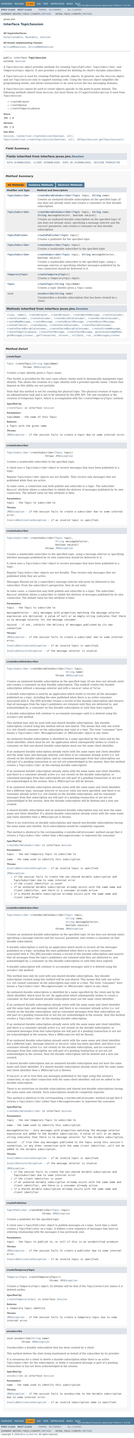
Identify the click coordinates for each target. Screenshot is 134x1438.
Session (45, 37)
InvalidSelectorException (24, 650)
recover (63, 335)
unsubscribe (46, 293)
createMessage (43, 321)
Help (77, 4)
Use (39, 4)
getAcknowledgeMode (108, 331)
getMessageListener (20, 335)
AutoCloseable (13, 37)
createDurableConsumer (69, 318)
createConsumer (112, 314)
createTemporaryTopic (52, 274)
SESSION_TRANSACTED (107, 162)
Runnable (31, 37)
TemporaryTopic (17, 274)
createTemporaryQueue (21, 331)
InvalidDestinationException (27, 520)
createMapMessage (18, 321)
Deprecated (57, 4)
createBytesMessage (86, 314)
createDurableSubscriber (55, 195)
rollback (77, 335)
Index (69, 4)
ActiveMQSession (14, 46)
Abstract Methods (70, 185)
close (10, 314)
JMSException (42, 367)
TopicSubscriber (18, 195)
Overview (6, 4)
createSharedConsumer (64, 325)
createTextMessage (51, 331)
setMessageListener (107, 335)
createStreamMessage (106, 328)
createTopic (46, 284)
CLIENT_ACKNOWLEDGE (46, 162)
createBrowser (38, 314)
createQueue (38, 325)
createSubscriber (49, 245)
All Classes (74, 10)
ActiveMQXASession (40, 46)
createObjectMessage (69, 321)
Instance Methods (41, 185)
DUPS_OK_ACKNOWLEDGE (77, 162)
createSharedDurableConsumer (27, 328)
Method (46, 14)
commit (21, 314)
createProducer (17, 325)
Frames (42, 10)
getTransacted (45, 335)
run (88, 335)
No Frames (55, 10)
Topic (76, 195)
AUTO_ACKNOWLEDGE (18, 162)
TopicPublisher (17, 235)
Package (19, 4)
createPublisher (49, 235)
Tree (45, 4)
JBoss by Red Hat (29, 1434)
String (96, 195)
